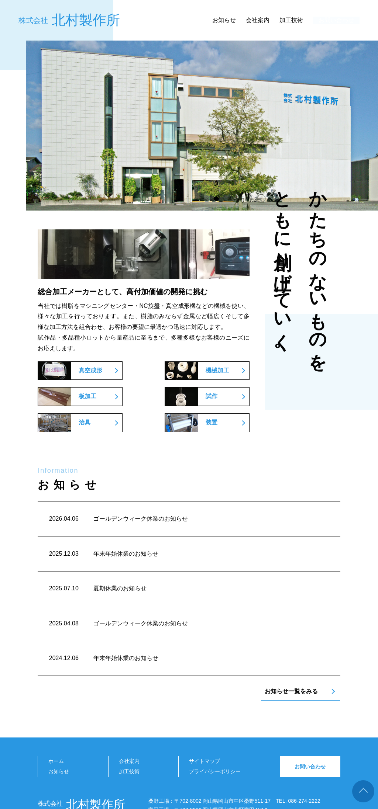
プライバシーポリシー (215, 730)
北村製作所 (69, 22)
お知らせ (216, 21)
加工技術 (284, 21)
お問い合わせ (332, 22)
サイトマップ (204, 720)
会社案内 (250, 21)
